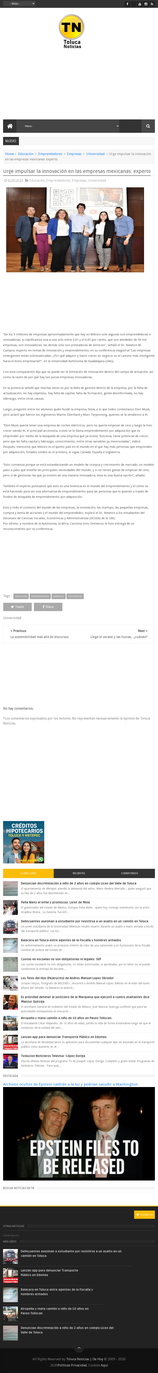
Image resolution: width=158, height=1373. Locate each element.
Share (48, 607)
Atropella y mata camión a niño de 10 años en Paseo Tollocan (66, 1018)
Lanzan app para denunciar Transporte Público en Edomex (64, 1037)
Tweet (17, 607)
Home (9, 154)
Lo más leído (28, 873)
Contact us (144, 1214)
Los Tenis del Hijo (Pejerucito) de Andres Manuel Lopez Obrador (67, 978)
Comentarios (129, 873)
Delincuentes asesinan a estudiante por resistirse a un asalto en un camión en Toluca (84, 921)
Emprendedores (50, 154)
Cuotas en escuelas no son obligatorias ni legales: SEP (61, 959)
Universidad (95, 154)
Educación (25, 154)
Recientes (79, 873)
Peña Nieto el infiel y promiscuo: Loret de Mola (55, 902)
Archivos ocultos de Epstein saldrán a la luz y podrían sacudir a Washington (70, 1084)
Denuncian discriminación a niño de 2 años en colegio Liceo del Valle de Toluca (78, 883)
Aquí (104, 1365)
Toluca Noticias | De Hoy (84, 1359)
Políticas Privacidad (72, 1365)
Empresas (74, 154)
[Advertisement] (38, 84)
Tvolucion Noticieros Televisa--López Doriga (53, 1056)
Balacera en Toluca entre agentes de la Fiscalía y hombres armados (71, 940)
